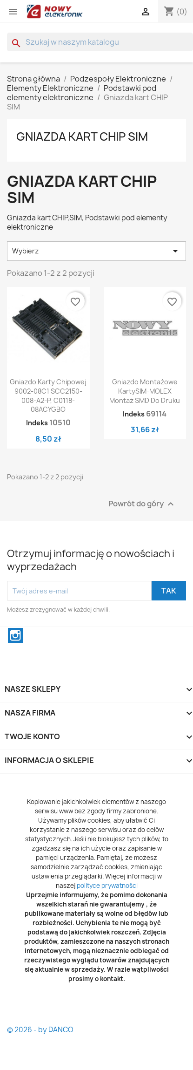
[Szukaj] (100, 42)
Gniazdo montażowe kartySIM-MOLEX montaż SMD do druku (144, 391)
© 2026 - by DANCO (40, 1030)
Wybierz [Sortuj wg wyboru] (96, 251)
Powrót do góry (142, 504)
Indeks (37, 422)
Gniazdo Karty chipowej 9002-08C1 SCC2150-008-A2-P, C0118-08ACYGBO (48, 395)
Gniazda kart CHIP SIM (82, 136)
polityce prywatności (107, 885)
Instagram (15, 635)
